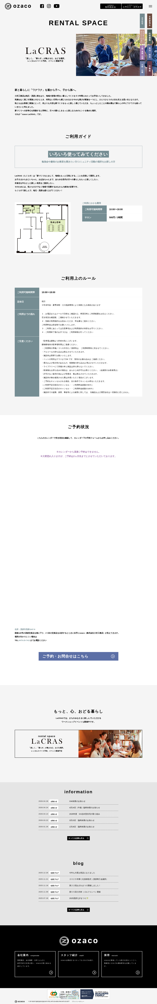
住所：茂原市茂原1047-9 (25, 629)
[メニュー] (150, 6)
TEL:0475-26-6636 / (53, 1001)
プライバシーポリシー (78, 1001)
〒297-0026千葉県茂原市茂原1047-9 (38, 1001)
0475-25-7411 (24, 640)
